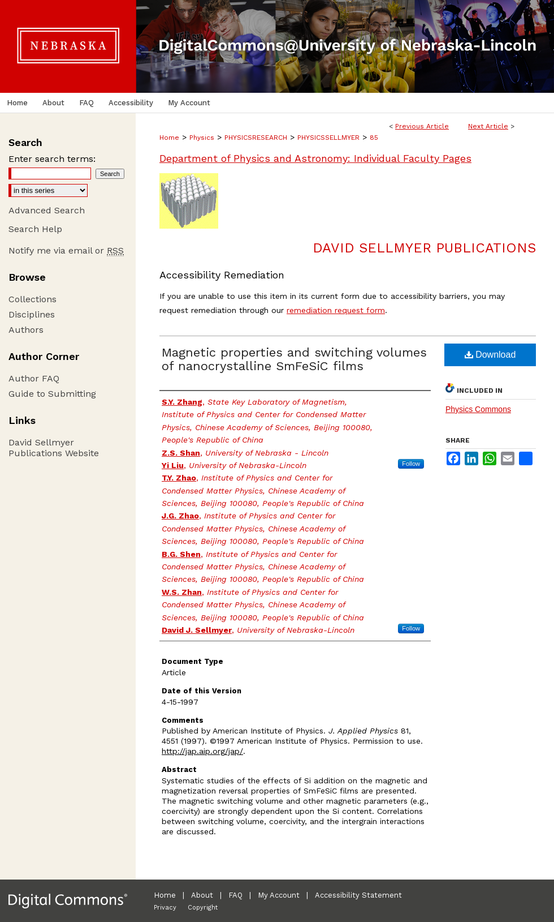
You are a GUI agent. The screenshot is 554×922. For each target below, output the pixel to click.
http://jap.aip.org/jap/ (202, 751)
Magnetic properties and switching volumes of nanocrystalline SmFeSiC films (294, 359)
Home (169, 137)
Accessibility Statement (358, 895)
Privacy (165, 907)
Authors (26, 329)
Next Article (488, 126)
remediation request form (336, 310)
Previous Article (422, 126)
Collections (32, 299)
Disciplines (31, 314)
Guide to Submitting (52, 393)
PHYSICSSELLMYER (328, 137)
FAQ (235, 895)
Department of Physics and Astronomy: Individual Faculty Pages (315, 158)
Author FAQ (33, 378)
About (202, 895)
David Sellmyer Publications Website (53, 447)
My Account (279, 895)
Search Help (35, 229)
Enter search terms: (52, 158)
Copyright (203, 907)
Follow (411, 463)
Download (490, 354)
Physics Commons (478, 409)
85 (374, 137)
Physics (201, 137)
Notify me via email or (66, 250)
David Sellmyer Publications (424, 248)
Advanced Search (46, 210)
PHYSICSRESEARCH (255, 137)
